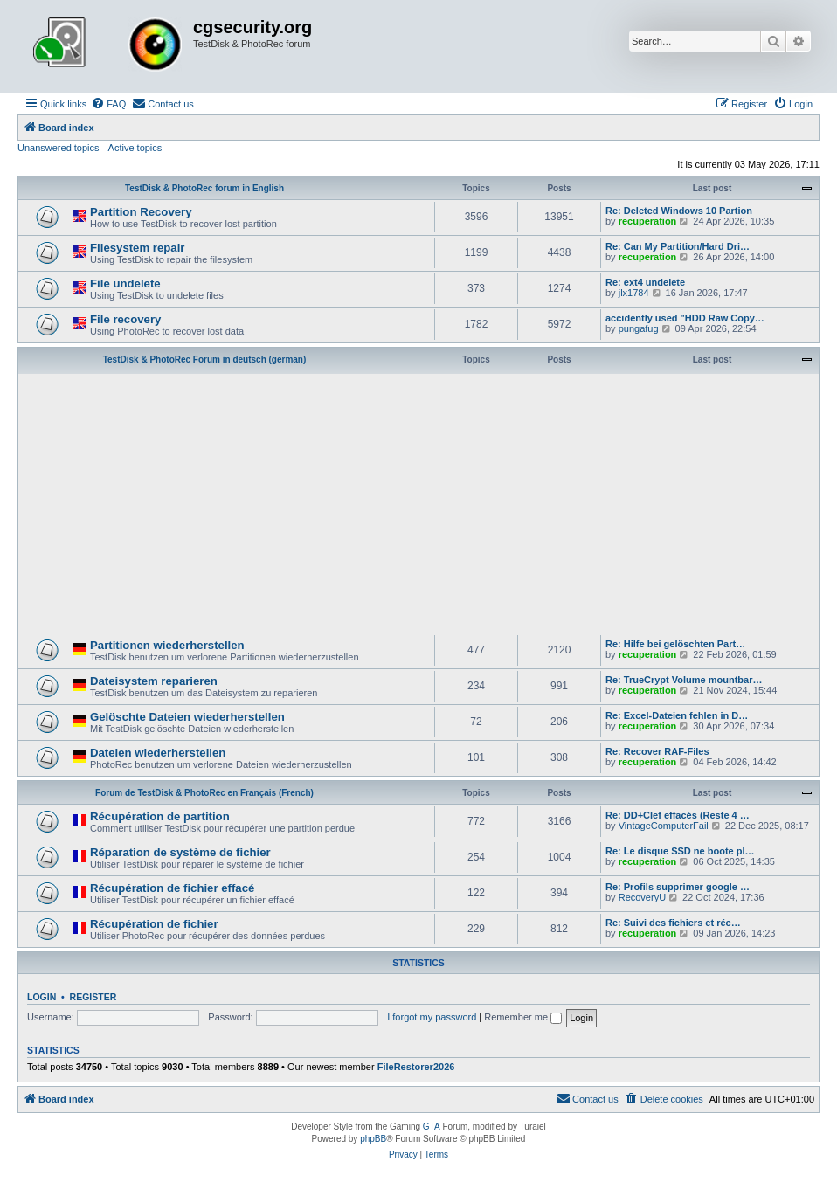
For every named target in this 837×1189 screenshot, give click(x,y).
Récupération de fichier (154, 923)
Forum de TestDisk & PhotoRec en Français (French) (204, 793)
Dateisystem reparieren (154, 681)
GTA (431, 1126)
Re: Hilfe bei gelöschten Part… (675, 644)
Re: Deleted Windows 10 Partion (678, 210)
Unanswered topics (58, 147)
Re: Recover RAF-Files (657, 751)
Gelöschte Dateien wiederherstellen (187, 716)
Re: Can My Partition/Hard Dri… (677, 246)
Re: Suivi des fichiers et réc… (673, 922)
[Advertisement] (418, 501)
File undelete (125, 283)
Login (41, 997)
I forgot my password (431, 1017)
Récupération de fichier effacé (172, 888)
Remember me (523, 1017)
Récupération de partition (160, 816)
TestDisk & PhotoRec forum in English (204, 188)
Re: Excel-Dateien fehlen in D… (676, 715)
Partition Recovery (141, 211)
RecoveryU (642, 897)
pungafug (639, 328)
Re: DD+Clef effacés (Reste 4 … (677, 815)
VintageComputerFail (664, 825)
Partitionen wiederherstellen (167, 645)
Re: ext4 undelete (645, 282)
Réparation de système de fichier (180, 852)
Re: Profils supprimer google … (677, 886)
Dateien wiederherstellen (157, 752)
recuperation (648, 221)
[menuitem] (108, 103)
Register (93, 997)
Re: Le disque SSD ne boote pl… (680, 851)
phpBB (373, 1139)
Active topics (135, 147)
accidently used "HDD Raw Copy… (684, 318)
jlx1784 (634, 292)
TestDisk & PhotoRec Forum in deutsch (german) (205, 359)
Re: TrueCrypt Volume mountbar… (683, 679)
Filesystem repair (137, 247)
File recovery (125, 319)
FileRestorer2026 (416, 1066)
